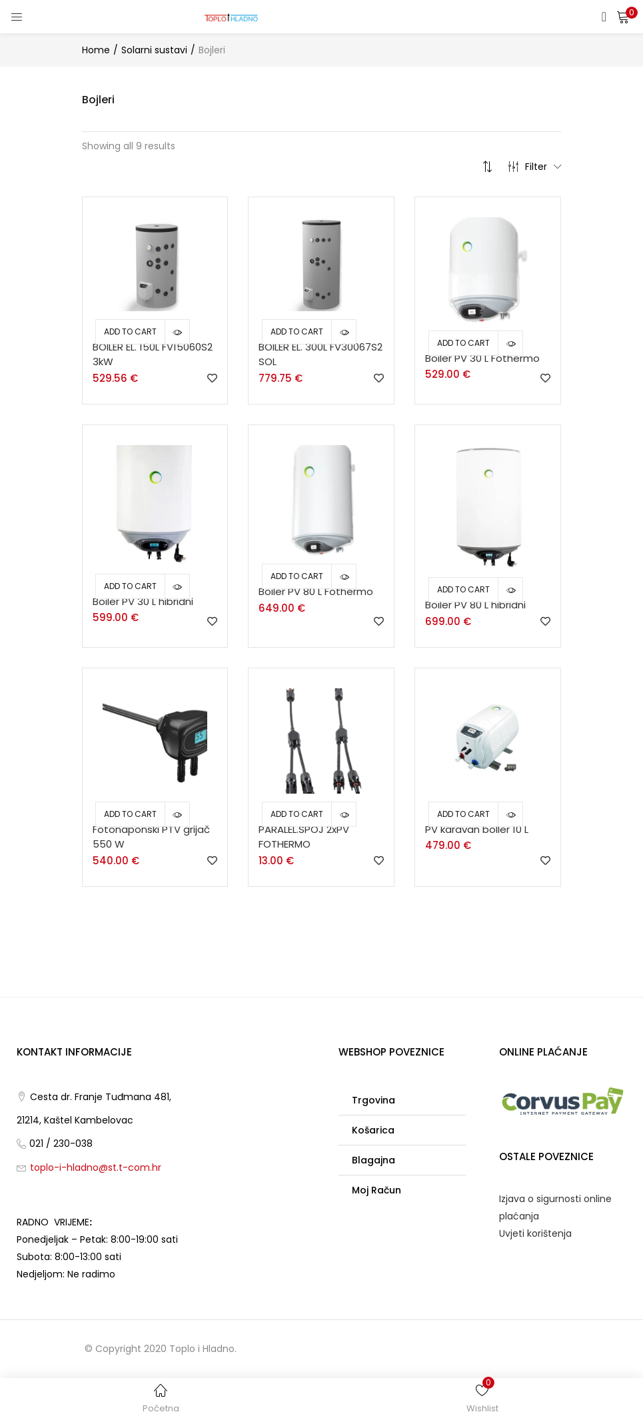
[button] (623, 16)
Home (96, 50)
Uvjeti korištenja (535, 1233)
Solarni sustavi (154, 50)
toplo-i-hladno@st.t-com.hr (95, 1167)
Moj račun (376, 1190)
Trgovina (373, 1100)
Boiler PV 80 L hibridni (475, 605)
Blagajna (373, 1160)
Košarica (373, 1130)
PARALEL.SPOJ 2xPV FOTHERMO (304, 837)
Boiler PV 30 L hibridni (143, 601)
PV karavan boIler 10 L (476, 829)
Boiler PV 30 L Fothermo (482, 358)
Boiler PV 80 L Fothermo (316, 591)
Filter (535, 167)
